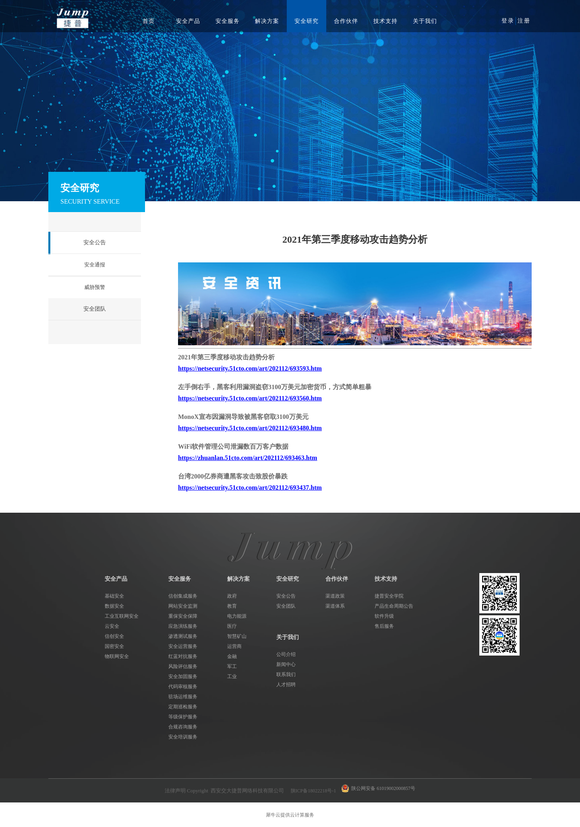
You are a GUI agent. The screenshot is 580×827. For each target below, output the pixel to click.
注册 (524, 21)
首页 (149, 21)
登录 (507, 21)
